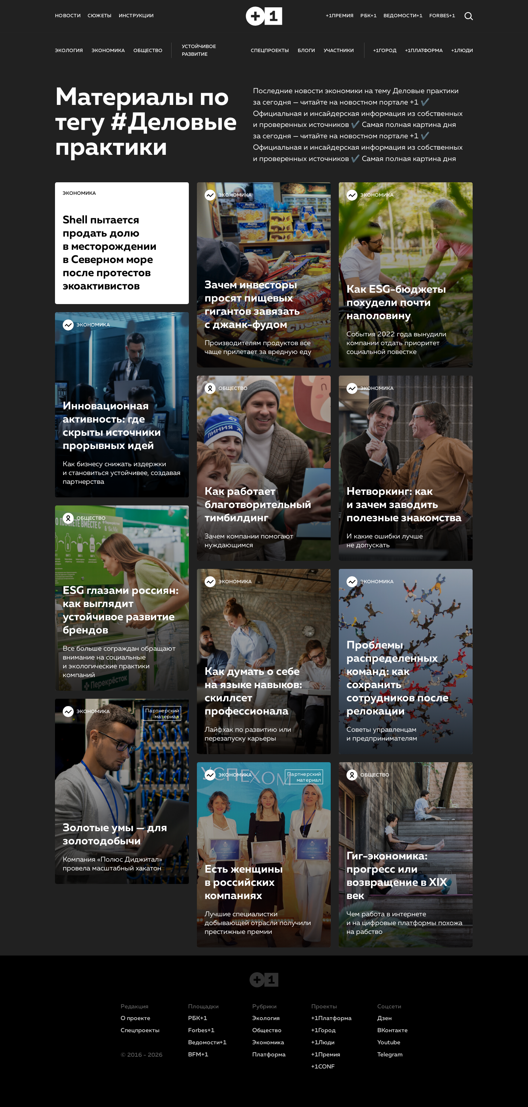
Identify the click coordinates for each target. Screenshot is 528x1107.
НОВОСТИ (68, 16)
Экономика (268, 1043)
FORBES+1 (442, 16)
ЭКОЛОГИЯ (69, 50)
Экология (266, 1019)
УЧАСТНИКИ (339, 50)
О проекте (135, 1019)
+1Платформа (331, 1019)
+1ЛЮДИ (462, 50)
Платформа (269, 1055)
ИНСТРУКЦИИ (136, 16)
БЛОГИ (306, 50)
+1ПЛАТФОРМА (424, 50)
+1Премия (325, 1055)
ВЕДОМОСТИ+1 (403, 16)
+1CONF (323, 1067)
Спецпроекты (140, 1031)
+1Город (323, 1031)
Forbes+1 (201, 1031)
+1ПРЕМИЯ (339, 16)
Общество (267, 1031)
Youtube (388, 1043)
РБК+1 (368, 16)
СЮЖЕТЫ (100, 16)
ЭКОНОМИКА (108, 50)
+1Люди (322, 1043)
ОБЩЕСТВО (147, 50)
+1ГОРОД (384, 50)
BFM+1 (198, 1055)
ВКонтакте (392, 1031)
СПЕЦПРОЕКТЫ (270, 50)
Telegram (390, 1055)
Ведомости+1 (207, 1043)
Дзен (384, 1019)
